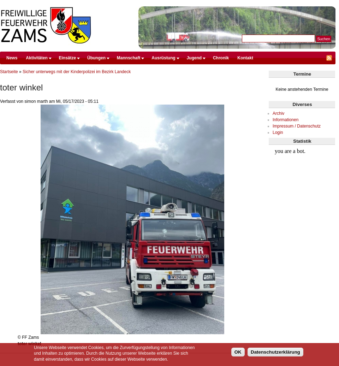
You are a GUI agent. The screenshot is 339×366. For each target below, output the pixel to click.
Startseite (9, 71)
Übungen (96, 57)
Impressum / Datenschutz (297, 126)
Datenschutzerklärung (275, 352)
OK (238, 352)
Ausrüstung (163, 57)
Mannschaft (129, 57)
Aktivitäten (36, 57)
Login (278, 132)
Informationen (285, 119)
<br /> (302, 171)
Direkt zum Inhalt (168, 3)
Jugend (194, 57)
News (11, 57)
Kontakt (245, 57)
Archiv (278, 113)
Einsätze (67, 57)
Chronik (221, 57)
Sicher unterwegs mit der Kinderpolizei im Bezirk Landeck (77, 71)
